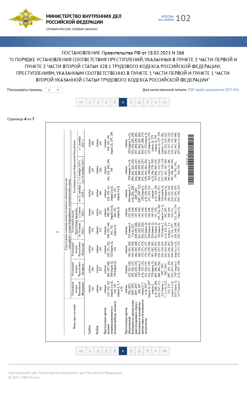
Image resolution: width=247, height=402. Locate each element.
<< (81, 102)
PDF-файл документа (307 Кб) (213, 89)
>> (165, 102)
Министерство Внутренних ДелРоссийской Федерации (83, 19)
